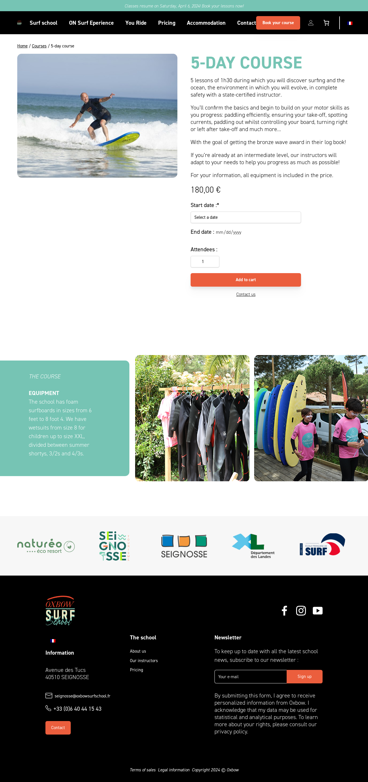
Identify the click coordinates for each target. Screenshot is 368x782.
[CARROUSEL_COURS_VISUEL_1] (192, 418)
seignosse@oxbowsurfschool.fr (82, 696)
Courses (39, 46)
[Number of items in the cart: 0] (326, 23)
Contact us (246, 294)
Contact (246, 22)
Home (22, 46)
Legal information (173, 770)
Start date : (205, 205)
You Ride (136, 22)
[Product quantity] (205, 261)
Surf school (43, 22)
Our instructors (144, 661)
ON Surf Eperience (91, 22)
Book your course (278, 23)
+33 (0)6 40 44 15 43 (77, 708)
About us (138, 651)
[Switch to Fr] (349, 22)
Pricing (166, 22)
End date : (202, 231)
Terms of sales (143, 770)
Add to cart (246, 280)
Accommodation (206, 22)
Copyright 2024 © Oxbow (215, 770)
